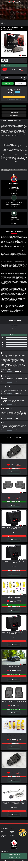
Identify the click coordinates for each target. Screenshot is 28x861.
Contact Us (12, 832)
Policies (11, 833)
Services (2, 833)
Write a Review (14, 334)
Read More (14, 206)
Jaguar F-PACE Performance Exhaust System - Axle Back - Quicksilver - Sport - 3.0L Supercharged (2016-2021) (14, 803)
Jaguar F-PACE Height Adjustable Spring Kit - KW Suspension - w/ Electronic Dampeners (14, 735)
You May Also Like (14, 112)
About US (12, 831)
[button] (25, 44)
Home (2, 831)
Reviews (14, 109)
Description (14, 105)
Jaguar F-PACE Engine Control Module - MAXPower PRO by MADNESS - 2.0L (14, 562)
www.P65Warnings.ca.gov (6, 170)
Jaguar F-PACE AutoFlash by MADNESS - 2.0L (14, 769)
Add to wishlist (20, 83)
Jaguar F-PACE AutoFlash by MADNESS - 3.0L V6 (14, 460)
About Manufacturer (14, 115)
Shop (2, 832)
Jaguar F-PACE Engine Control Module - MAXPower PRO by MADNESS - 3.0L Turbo (14, 633)
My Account (12, 835)
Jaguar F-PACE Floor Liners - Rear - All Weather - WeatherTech (14, 494)
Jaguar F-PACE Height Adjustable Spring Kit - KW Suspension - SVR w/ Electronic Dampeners (14, 597)
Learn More (17, 91)
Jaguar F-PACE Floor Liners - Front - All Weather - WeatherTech (14, 701)
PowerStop (24, 79)
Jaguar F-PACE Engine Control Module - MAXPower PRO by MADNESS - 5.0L (14, 528)
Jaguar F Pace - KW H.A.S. (14, 666)
